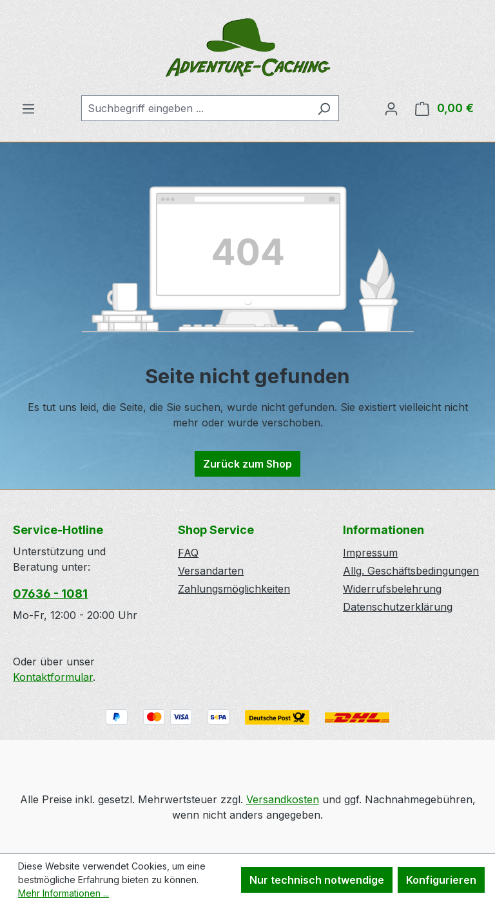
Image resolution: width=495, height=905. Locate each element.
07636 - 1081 (50, 593)
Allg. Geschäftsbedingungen (411, 570)
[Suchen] (324, 108)
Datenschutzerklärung (397, 606)
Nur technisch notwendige (316, 879)
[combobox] (195, 108)
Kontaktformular (53, 677)
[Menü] (28, 108)
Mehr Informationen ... (63, 893)
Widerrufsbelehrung (392, 588)
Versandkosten (282, 799)
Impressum (370, 552)
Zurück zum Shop (247, 463)
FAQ (188, 552)
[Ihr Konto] (391, 108)
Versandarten (211, 570)
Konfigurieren (441, 879)
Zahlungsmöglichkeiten (234, 588)
